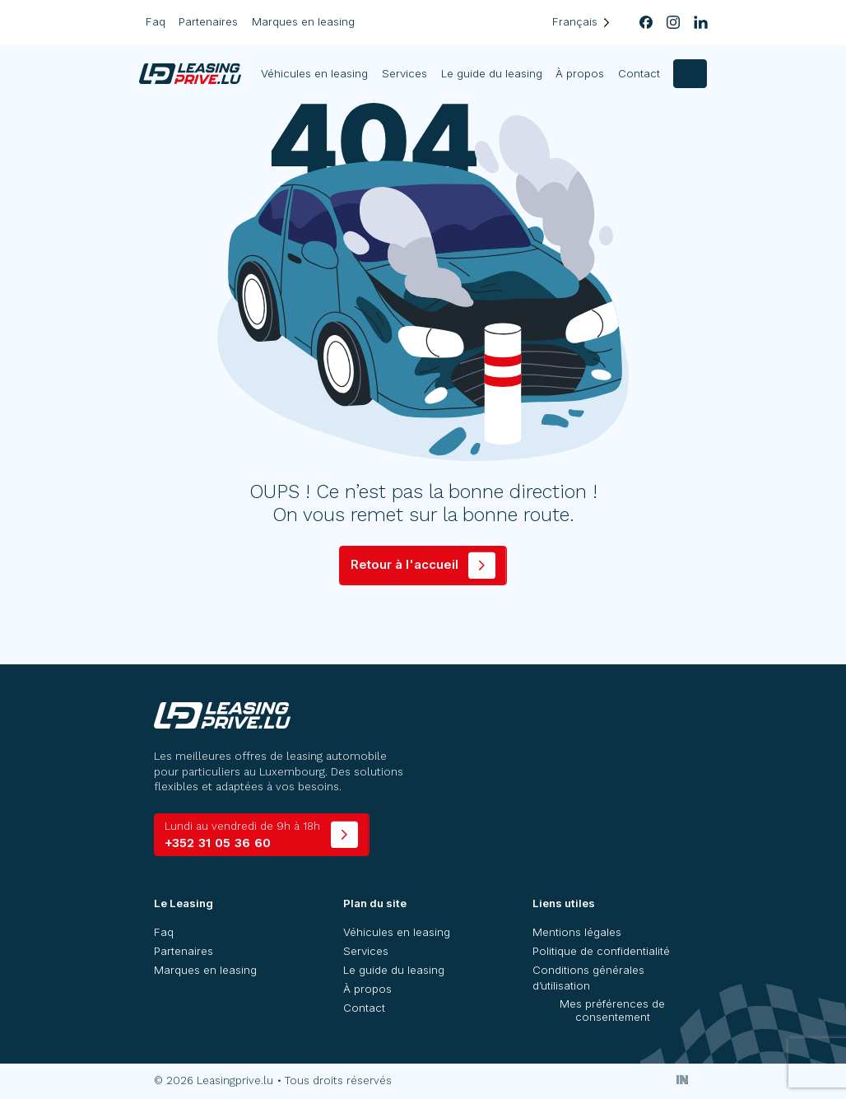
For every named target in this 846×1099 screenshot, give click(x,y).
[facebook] (646, 23)
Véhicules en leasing (315, 73)
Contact (639, 73)
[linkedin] (701, 23)
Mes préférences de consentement (612, 1010)
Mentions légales (576, 931)
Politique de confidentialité (601, 950)
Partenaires (208, 21)
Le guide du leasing (491, 73)
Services (404, 73)
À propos (579, 73)
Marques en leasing (303, 21)
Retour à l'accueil (404, 564)
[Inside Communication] (682, 1080)
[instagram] (674, 23)
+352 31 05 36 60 (242, 835)
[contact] (690, 73)
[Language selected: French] (581, 22)
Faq (155, 21)
